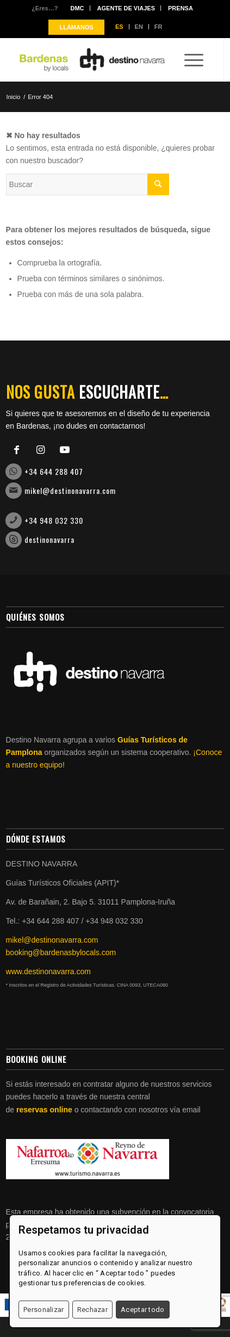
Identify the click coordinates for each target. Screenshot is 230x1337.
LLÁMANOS (76, 27)
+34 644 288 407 (53, 471)
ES (119, 26)
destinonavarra (49, 539)
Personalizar (43, 1309)
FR (158, 26)
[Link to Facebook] (17, 450)
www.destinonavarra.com (48, 971)
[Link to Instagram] (41, 450)
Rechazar (92, 1309)
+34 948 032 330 (53, 520)
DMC (77, 8)
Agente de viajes (126, 8)
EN (139, 26)
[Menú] (188, 60)
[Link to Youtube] (65, 450)
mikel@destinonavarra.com (70, 490)
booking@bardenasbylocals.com (61, 952)
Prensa (180, 8)
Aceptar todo (143, 1309)
